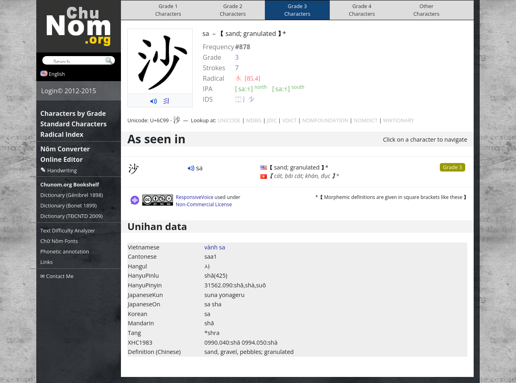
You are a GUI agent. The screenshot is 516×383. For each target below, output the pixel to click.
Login (49, 90)
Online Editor (61, 159)
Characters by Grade (73, 113)
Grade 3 (452, 167)
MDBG (253, 120)
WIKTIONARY (398, 120)
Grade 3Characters (297, 9)
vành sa (214, 247)
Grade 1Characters (168, 9)
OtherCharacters (427, 9)
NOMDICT (366, 120)
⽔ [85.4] (247, 78)
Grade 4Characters (362, 9)
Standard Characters (73, 123)
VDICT (289, 120)
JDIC (272, 120)
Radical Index (61, 134)
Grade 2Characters (233, 9)
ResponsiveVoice (194, 197)
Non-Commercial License (204, 204)
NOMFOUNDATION (325, 120)
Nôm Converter (65, 148)
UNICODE (229, 120)
